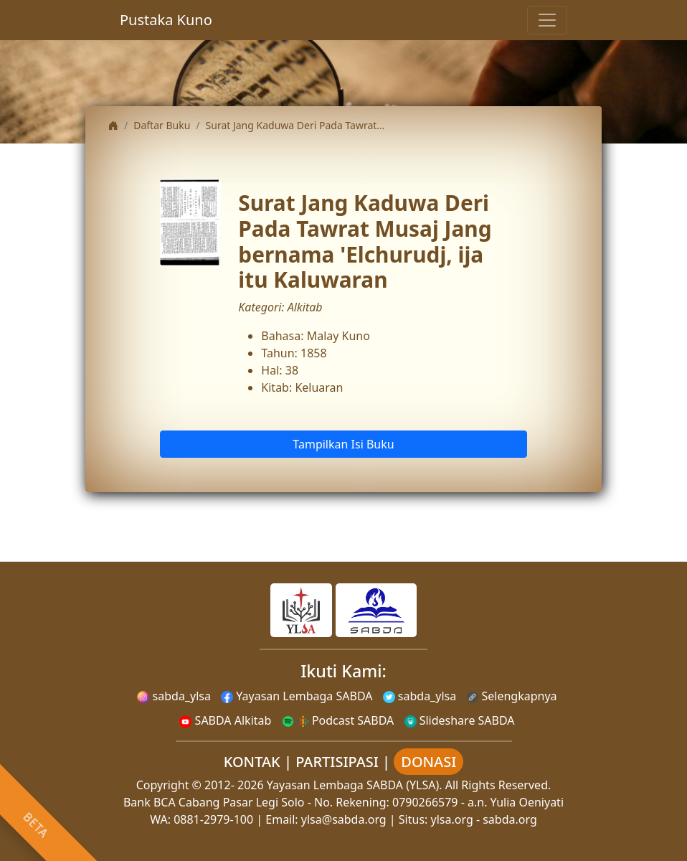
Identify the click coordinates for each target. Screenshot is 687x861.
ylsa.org (452, 819)
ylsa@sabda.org (344, 819)
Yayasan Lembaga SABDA (296, 696)
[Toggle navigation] (547, 20)
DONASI (428, 761)
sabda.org (510, 819)
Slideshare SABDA (459, 720)
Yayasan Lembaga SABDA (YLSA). (354, 785)
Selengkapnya (511, 696)
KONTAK (252, 761)
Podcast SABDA (338, 720)
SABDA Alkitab (225, 720)
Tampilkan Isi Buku (343, 444)
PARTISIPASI (337, 761)
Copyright (162, 785)
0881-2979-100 (213, 819)
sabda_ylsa (174, 696)
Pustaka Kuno (166, 19)
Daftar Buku (161, 125)
